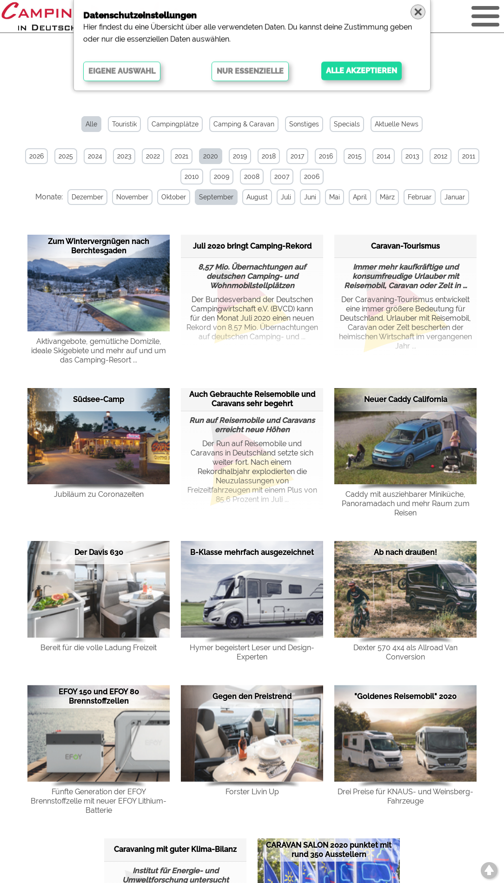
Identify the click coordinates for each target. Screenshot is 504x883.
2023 (124, 156)
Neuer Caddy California (405, 399)
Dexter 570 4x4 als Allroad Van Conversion (405, 652)
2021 (181, 156)
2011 (468, 156)
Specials (347, 124)
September (216, 197)
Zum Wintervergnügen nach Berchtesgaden (98, 246)
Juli (285, 197)
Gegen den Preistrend (252, 696)
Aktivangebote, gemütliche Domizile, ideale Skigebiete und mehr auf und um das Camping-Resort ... (98, 350)
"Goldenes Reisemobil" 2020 (405, 696)
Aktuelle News (396, 124)
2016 (326, 156)
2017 (297, 156)
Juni (310, 197)
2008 (251, 176)
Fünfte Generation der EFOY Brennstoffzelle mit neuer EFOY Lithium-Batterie (98, 801)
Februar (419, 197)
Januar (454, 197)
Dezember (87, 197)
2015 (355, 156)
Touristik (124, 124)
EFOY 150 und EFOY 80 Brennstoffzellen (99, 696)
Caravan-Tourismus (405, 245)
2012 (440, 156)
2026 (36, 156)
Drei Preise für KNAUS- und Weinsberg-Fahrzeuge (405, 796)
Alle (91, 124)
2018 (269, 156)
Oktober (173, 197)
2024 (95, 156)
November (132, 197)
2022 (153, 156)
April (359, 197)
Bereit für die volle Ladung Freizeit (98, 647)
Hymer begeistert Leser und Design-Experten (252, 652)
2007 (281, 176)
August (256, 197)
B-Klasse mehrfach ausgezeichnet (252, 552)
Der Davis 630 (98, 552)
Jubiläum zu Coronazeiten (99, 494)
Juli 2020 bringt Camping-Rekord (252, 245)
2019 (240, 156)
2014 (384, 156)
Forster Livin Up (252, 791)
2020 (210, 156)
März (386, 197)
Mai (334, 197)
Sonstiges (304, 124)
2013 (412, 156)
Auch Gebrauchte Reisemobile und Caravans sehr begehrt (252, 399)
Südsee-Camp (98, 399)
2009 (221, 176)
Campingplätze (175, 124)
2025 (66, 156)
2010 (192, 176)
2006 (311, 176)
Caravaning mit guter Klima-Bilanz (175, 849)
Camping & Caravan (243, 124)
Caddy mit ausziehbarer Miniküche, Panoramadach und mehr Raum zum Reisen (406, 503)
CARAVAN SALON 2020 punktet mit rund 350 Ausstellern (328, 850)
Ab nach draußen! (405, 552)
